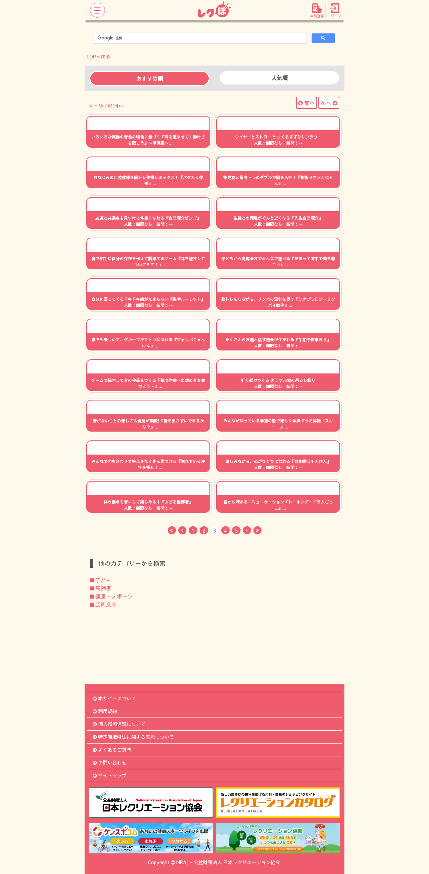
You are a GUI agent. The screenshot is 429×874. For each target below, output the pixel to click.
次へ (328, 102)
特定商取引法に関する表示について (133, 736)
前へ (306, 102)
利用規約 (105, 711)
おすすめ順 (149, 78)
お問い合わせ (110, 762)
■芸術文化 (103, 604)
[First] (172, 530)
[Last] (257, 530)
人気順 (279, 77)
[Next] (247, 530)
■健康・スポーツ (111, 596)
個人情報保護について (119, 724)
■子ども (100, 580)
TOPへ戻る (98, 56)
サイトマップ (110, 775)
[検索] (199, 38)
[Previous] (182, 530)
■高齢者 (100, 588)
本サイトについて (114, 698)
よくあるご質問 (112, 749)
